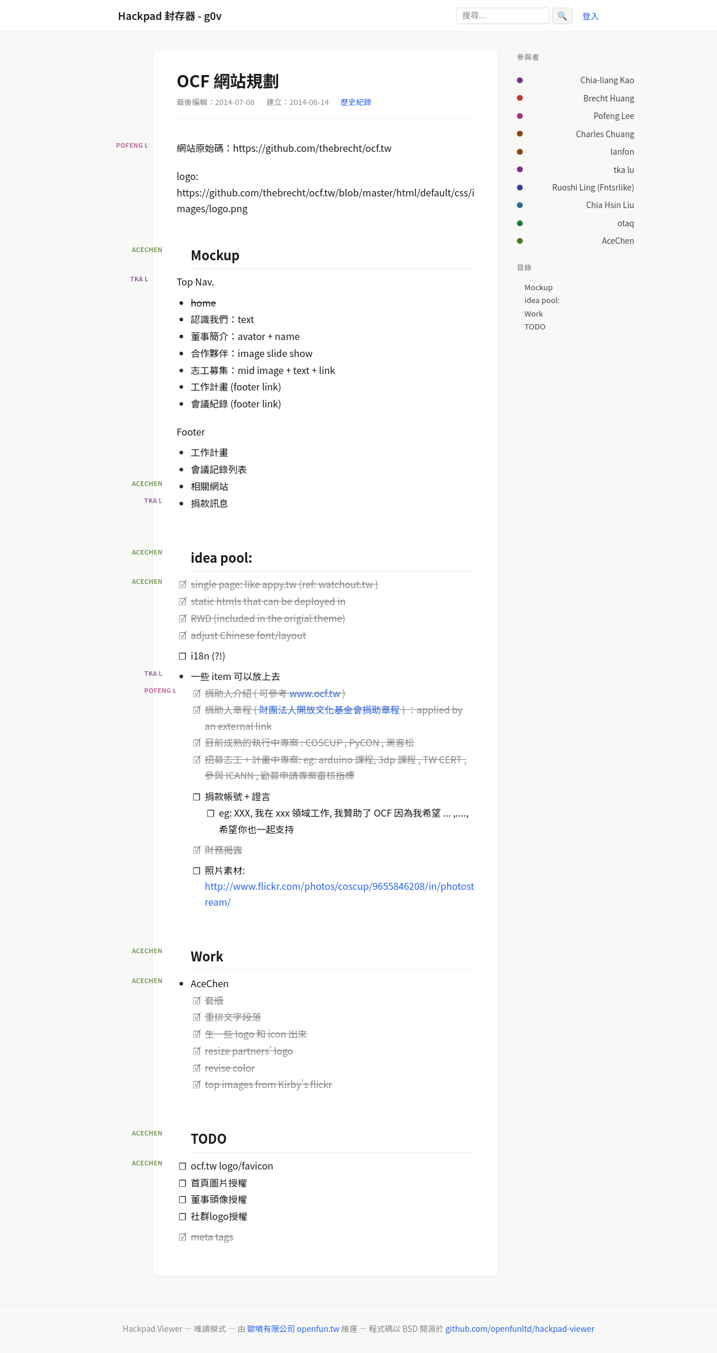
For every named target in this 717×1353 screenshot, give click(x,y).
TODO (535, 326)
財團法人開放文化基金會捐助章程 (329, 709)
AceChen (618, 240)
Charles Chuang (605, 134)
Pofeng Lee (614, 115)
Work (534, 313)
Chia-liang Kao (607, 80)
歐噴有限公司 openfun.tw (293, 1328)
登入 (590, 15)
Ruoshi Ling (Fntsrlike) (593, 187)
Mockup (539, 287)
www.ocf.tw (315, 693)
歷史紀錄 (356, 101)
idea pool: (542, 300)
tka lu (624, 169)
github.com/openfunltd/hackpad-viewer (519, 1328)
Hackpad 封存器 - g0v (170, 15)
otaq (625, 223)
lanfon (622, 151)
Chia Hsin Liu (610, 204)
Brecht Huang (608, 98)
